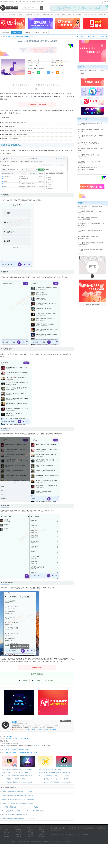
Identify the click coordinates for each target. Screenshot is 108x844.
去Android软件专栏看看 (42, 729)
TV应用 (45, 32)
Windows (101, 36)
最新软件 (25, 1)
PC (78, 36)
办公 (13, 738)
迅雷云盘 (49, 680)
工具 (19, 738)
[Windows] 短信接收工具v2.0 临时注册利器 (17, 750)
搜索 (41, 8)
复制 (33, 745)
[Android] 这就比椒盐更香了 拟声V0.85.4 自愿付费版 (90, 149)
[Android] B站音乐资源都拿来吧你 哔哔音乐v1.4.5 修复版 (90, 123)
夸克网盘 (36, 680)
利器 (28, 738)
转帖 (40, 72)
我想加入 (85, 834)
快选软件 (18, 1)
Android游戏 (27, 32)
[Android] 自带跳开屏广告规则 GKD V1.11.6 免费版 (15, 772)
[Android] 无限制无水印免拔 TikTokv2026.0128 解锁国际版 (17, 775)
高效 (10, 738)
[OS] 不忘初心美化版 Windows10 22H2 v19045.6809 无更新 (21, 752)
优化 (25, 738)
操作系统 (41, 836)
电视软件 (41, 834)
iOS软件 (36, 32)
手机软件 (18, 36)
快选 (89, 36)
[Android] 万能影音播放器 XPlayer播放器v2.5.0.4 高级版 (53, 779)
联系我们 (68, 841)
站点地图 (46, 841)
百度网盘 (23, 680)
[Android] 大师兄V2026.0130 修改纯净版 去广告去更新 (90, 230)
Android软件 (16, 32)
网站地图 (30, 834)
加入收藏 (32, 1)
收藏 (31, 72)
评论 (59, 72)
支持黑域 (30, 836)
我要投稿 (6, 836)
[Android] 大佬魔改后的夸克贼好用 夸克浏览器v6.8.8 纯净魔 (54, 772)
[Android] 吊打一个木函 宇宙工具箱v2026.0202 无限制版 (16, 803)
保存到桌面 (40, 1)
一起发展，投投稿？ (17, 729)
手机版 (106, 1)
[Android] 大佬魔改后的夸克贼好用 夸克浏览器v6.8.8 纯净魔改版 (91, 243)
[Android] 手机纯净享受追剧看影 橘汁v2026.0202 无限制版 (17, 782)
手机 (82, 36)
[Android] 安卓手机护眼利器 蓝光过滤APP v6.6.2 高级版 (89, 162)
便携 (16, 738)
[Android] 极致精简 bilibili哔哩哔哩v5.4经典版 (13, 779)
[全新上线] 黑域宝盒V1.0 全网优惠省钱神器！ (50, 769)
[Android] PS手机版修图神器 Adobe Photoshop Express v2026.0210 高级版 (89, 143)
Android (95, 36)
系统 (106, 36)
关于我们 (6, 829)
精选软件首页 (5, 32)
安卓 (22, 738)
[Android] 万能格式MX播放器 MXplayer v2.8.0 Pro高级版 (53, 775)
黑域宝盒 (30, 832)
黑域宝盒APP (4, 1)
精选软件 (11, 1)
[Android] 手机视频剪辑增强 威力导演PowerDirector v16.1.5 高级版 (88, 168)
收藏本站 (87, 304)
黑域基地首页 (10, 36)
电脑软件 (41, 829)
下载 (50, 72)
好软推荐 (18, 836)
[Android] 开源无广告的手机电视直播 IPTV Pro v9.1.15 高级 (54, 782)
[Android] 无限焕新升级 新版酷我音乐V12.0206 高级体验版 (17, 769)
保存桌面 (33, 729)
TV (85, 36)
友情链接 (30, 829)
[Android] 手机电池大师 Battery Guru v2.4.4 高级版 (90, 136)
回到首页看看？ (53, 729)
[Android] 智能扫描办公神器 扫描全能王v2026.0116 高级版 (17, 818)
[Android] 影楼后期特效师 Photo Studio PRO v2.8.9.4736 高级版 (19, 807)
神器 (7, 738)
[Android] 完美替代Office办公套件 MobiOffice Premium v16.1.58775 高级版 (22, 811)
